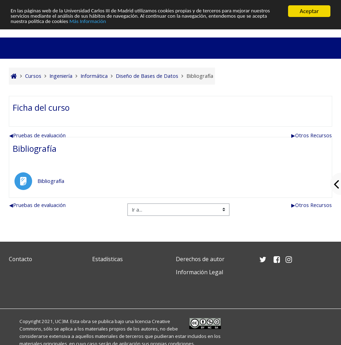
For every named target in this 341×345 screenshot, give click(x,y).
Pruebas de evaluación (37, 135)
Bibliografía (34, 148)
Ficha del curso (41, 107)
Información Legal (199, 272)
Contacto (20, 259)
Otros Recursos (311, 135)
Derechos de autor (200, 259)
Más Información (164, 23)
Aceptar (309, 11)
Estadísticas (107, 259)
